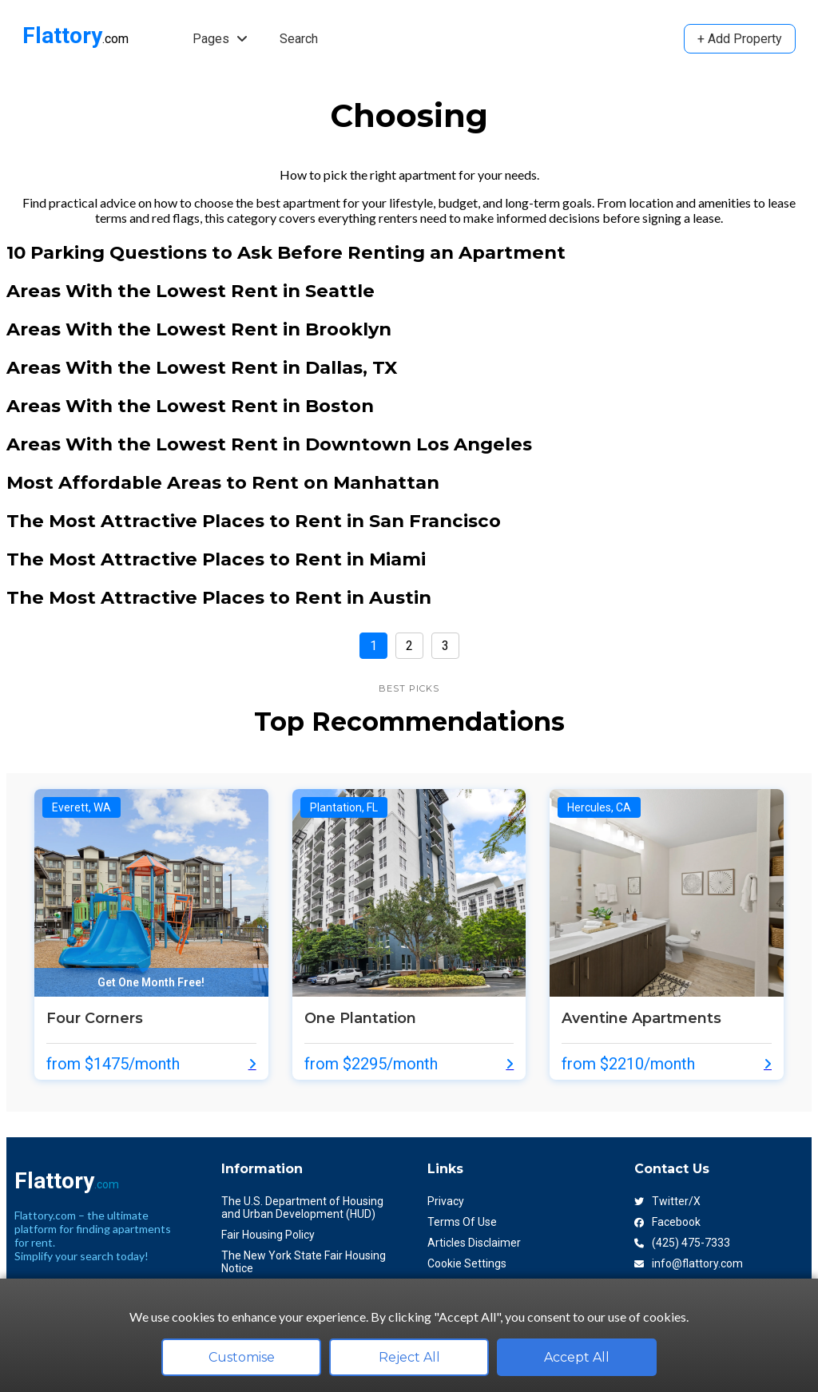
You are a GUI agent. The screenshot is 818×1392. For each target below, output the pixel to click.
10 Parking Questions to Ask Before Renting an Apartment (286, 252)
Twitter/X (667, 1201)
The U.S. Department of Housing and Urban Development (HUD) (302, 1207)
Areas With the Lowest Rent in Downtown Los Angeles (269, 444)
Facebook (667, 1222)
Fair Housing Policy (268, 1234)
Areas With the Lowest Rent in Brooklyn (198, 329)
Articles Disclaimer (474, 1242)
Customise (241, 1357)
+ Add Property (739, 38)
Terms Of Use (462, 1222)
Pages (220, 38)
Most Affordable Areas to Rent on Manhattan (222, 482)
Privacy (445, 1201)
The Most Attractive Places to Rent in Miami (216, 559)
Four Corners (94, 1018)
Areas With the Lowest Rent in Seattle (190, 291)
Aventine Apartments (641, 1018)
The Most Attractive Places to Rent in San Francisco (253, 521)
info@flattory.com (688, 1263)
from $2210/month (628, 1063)
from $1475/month (113, 1063)
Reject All (409, 1357)
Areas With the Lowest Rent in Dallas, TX (201, 367)
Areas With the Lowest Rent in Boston (190, 406)
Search (299, 38)
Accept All (577, 1357)
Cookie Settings (466, 1263)
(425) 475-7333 (682, 1242)
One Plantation (360, 1018)
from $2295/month (371, 1063)
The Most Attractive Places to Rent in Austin (218, 597)
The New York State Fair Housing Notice (303, 1262)
